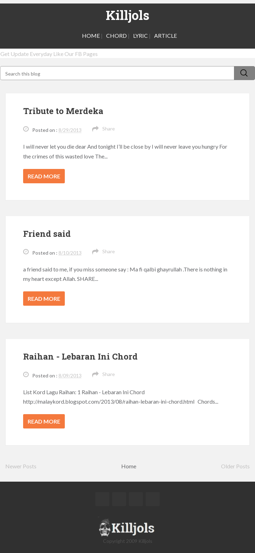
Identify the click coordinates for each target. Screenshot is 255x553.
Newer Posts (20, 466)
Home (128, 466)
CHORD (116, 35)
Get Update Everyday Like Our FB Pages (49, 53)
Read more (44, 176)
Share (108, 129)
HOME (91, 35)
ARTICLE (165, 35)
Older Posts (235, 466)
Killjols (127, 15)
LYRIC (140, 35)
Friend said (47, 233)
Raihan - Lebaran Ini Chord (80, 356)
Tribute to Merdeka (63, 110)
